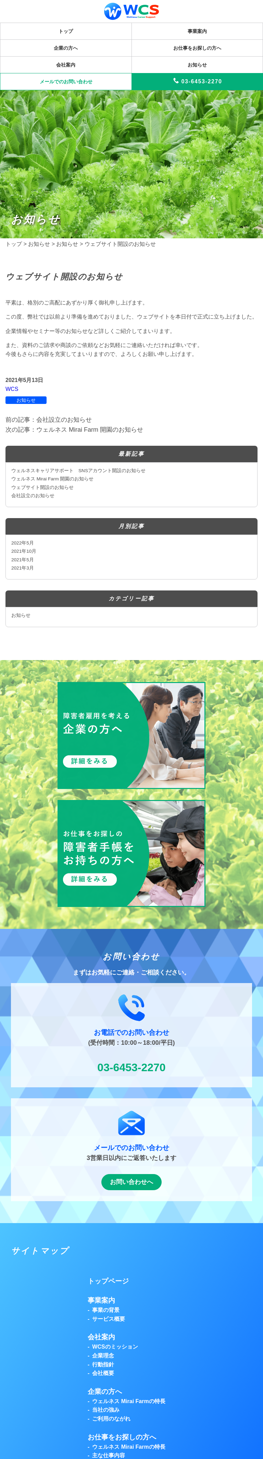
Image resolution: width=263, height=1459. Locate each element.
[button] (131, 783)
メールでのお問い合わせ (66, 81)
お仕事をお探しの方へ (197, 48)
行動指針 (103, 1364)
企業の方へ (66, 48)
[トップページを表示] (131, 16)
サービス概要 (108, 1319)
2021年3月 (22, 568)
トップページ (108, 1281)
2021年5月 (22, 559)
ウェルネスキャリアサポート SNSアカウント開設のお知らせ (78, 470)
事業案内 (197, 31)
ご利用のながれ (111, 1419)
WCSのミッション (115, 1347)
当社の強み (106, 1410)
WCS (11, 389)
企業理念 (103, 1356)
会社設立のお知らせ (32, 495)
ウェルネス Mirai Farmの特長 (128, 1401)
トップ (66, 31)
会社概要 (103, 1373)
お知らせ (197, 65)
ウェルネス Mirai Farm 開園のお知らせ (52, 478)
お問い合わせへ (131, 1182)
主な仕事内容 (108, 1455)
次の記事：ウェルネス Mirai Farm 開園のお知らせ (74, 429)
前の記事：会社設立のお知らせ (48, 419)
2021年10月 (23, 551)
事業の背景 (106, 1310)
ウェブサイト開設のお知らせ (42, 487)
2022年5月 (22, 543)
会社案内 (65, 65)
